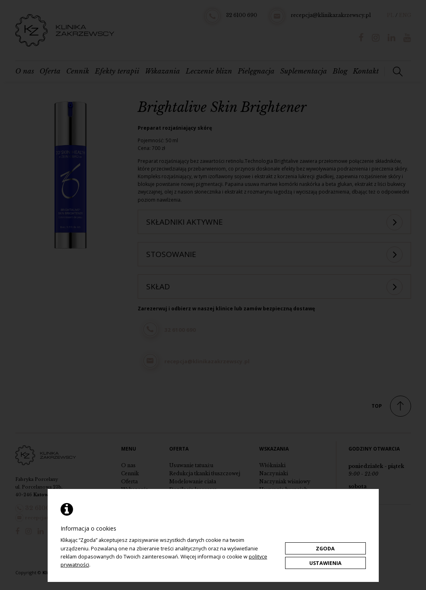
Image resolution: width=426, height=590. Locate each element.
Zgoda (325, 548)
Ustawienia (325, 563)
